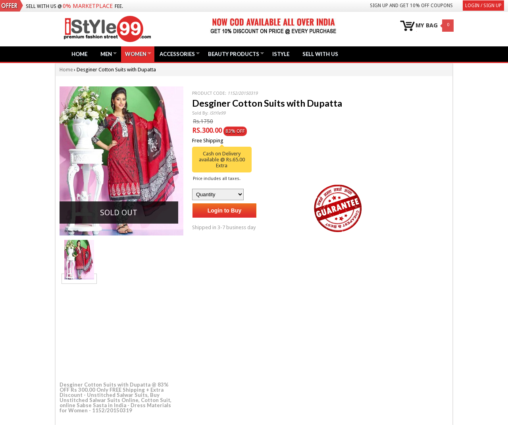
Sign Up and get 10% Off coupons (411, 5)
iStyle (280, 54)
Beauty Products (233, 53)
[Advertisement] (119, 331)
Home (79, 54)
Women (135, 53)
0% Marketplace (88, 6)
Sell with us (320, 54)
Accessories (177, 53)
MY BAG (427, 26)
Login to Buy (225, 210)
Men (106, 53)
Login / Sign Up (483, 5)
